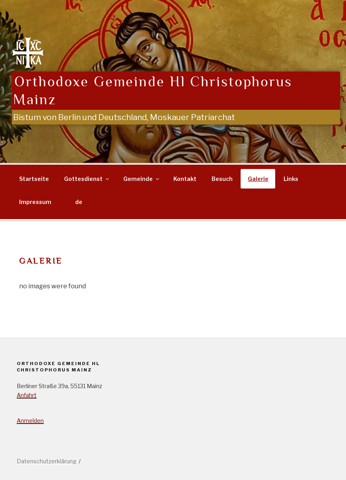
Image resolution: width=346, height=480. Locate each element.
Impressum (35, 201)
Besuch (222, 178)
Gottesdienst (87, 178)
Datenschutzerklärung (46, 461)
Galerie (258, 178)
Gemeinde (141, 178)
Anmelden (30, 420)
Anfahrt (27, 395)
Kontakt (184, 178)
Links (291, 178)
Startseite (34, 178)
